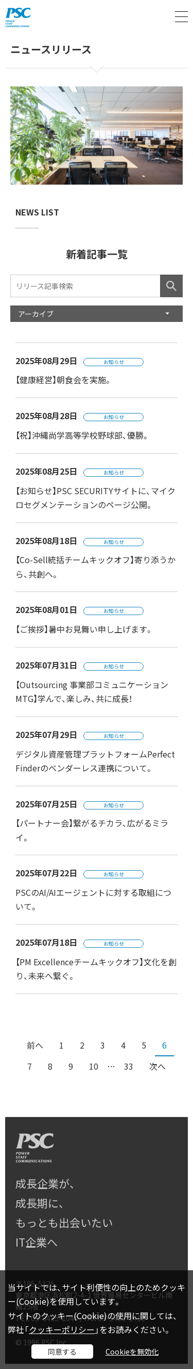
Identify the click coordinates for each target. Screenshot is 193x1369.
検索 (171, 286)
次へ (157, 1066)
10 (93, 1066)
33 (128, 1066)
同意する (62, 1351)
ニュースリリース (51, 50)
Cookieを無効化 (132, 1351)
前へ (35, 1045)
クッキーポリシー (62, 1329)
